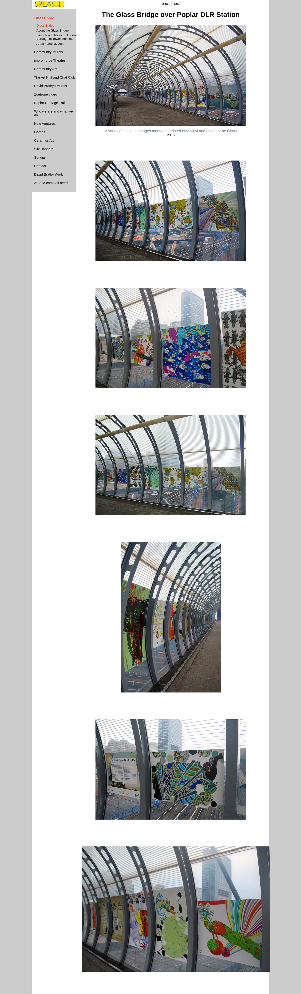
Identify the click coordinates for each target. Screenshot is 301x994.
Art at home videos (49, 43)
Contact (40, 166)
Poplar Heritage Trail (50, 103)
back (166, 4)
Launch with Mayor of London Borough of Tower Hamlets (57, 36)
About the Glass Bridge (52, 30)
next (176, 4)
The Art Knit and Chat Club (54, 77)
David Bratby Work (48, 174)
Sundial (40, 157)
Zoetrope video (45, 94)
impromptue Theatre (49, 60)
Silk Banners (43, 149)
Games (39, 132)
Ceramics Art (44, 140)
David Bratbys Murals (50, 86)
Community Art (45, 69)
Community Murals (48, 52)
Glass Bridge (44, 18)
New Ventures (44, 123)
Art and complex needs (51, 183)
